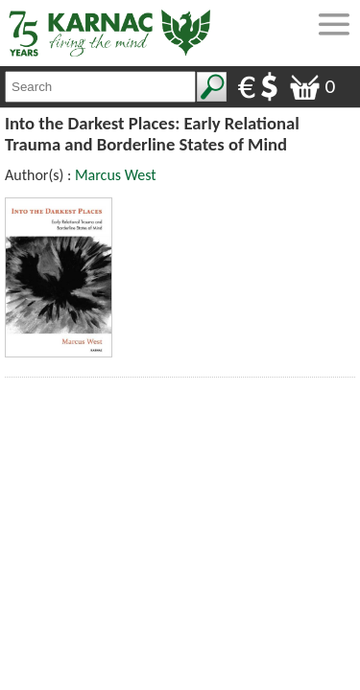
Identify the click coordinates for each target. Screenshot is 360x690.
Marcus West (115, 175)
